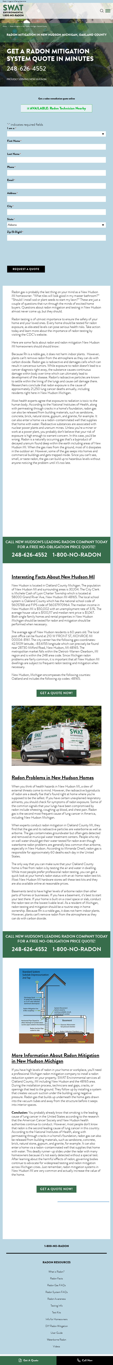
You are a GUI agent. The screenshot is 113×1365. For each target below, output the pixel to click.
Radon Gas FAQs (56, 1285)
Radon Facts (56, 1278)
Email (11, 180)
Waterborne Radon (56, 1340)
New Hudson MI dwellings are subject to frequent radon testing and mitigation (55, 661)
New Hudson (45, 632)
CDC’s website (36, 334)
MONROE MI (83, 636)
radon (34, 458)
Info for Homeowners (57, 1319)
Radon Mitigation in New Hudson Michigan (55, 1058)
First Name (14, 141)
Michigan (48, 817)
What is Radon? (56, 1272)
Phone (11, 167)
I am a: (11, 128)
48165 (72, 597)
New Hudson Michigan (55, 392)
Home (5, 26)
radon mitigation (54, 307)
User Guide (57, 1333)
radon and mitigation (64, 620)
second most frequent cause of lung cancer (52, 813)
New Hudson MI (78, 577)
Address (12, 193)
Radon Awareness (56, 1299)
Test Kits (56, 1312)
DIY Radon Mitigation (56, 1326)
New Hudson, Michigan (27, 674)
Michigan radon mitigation (47, 1073)
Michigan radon (81, 655)
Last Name (14, 154)
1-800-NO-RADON (13, 15)
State (11, 219)
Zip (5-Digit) (15, 232)
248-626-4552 (26, 68)
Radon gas (30, 1096)
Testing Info (57, 1306)
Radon (53, 377)
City (10, 206)
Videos (56, 1346)
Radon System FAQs (56, 1292)
